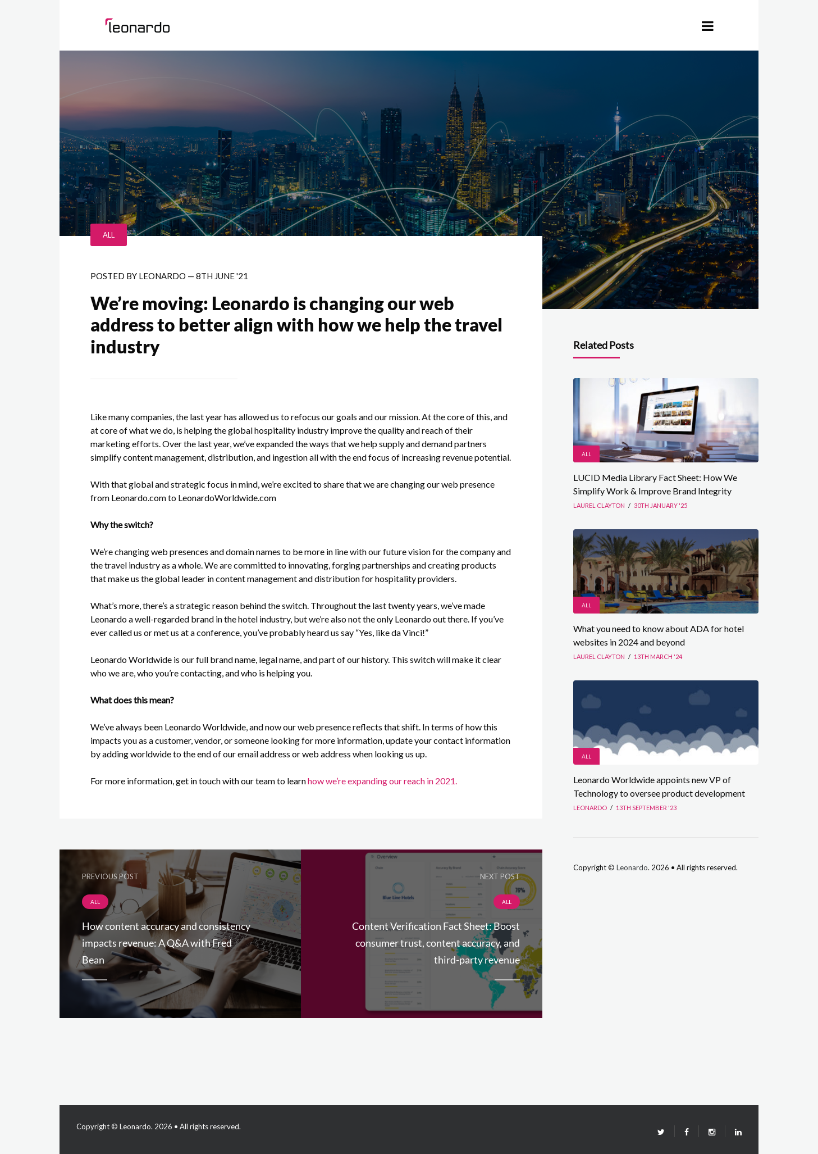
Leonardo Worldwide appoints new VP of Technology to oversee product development (659, 786)
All (109, 234)
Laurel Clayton (599, 505)
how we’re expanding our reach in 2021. (382, 780)
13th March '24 (658, 656)
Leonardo (632, 867)
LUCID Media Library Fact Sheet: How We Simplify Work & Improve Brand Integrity (655, 484)
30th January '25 (660, 505)
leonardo (162, 276)
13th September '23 (646, 807)
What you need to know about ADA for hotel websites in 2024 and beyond (658, 635)
